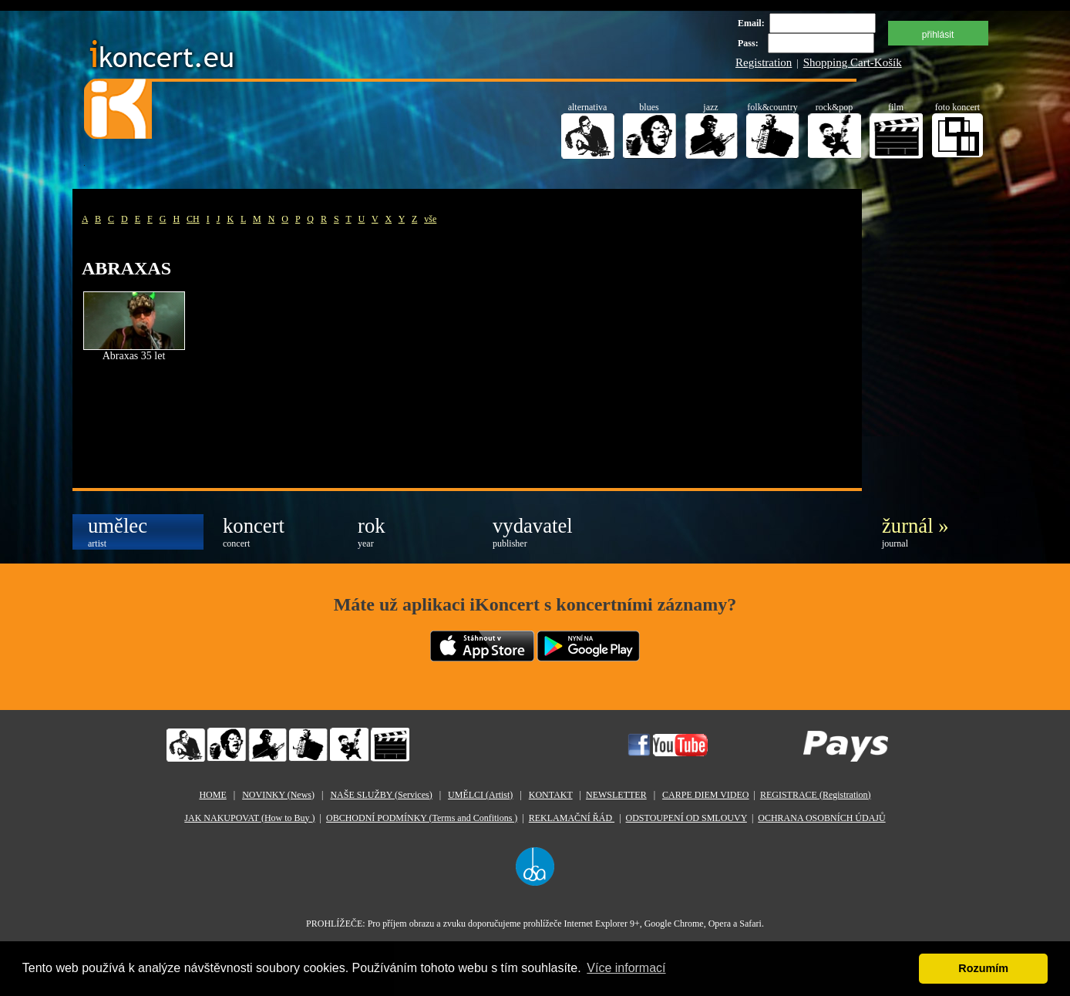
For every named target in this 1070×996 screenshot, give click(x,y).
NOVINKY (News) (278, 794)
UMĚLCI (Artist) (480, 794)
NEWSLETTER (616, 794)
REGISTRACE (815, 794)
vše (430, 219)
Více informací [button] (626, 967)
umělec (117, 531)
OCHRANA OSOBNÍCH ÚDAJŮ (821, 818)
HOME (212, 794)
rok (371, 531)
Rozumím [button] (983, 968)
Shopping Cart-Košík (852, 62)
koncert (253, 531)
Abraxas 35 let (134, 356)
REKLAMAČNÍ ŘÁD (571, 818)
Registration (763, 62)
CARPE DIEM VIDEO (705, 794)
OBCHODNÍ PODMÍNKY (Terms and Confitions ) (421, 818)
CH (193, 219)
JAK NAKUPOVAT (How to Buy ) (249, 818)
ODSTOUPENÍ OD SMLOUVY (686, 818)
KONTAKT (551, 794)
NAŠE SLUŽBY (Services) (381, 794)
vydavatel (533, 531)
